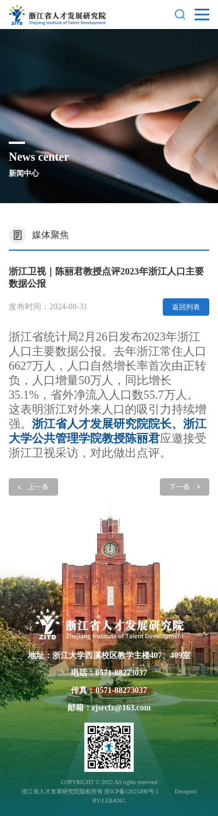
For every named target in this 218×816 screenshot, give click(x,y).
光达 (167, 791)
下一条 (184, 487)
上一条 (33, 487)
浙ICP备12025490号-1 (132, 791)
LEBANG (114, 800)
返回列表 (186, 307)
